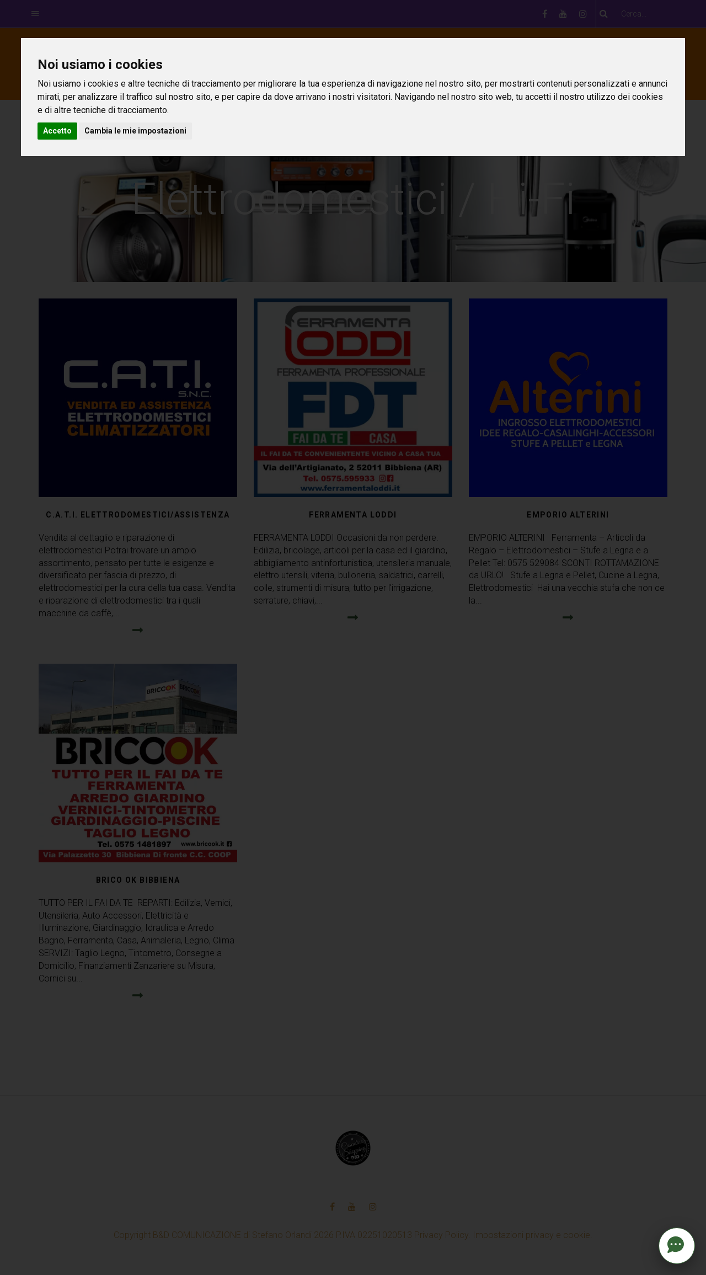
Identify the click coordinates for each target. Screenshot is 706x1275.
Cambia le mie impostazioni (135, 130)
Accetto (57, 130)
